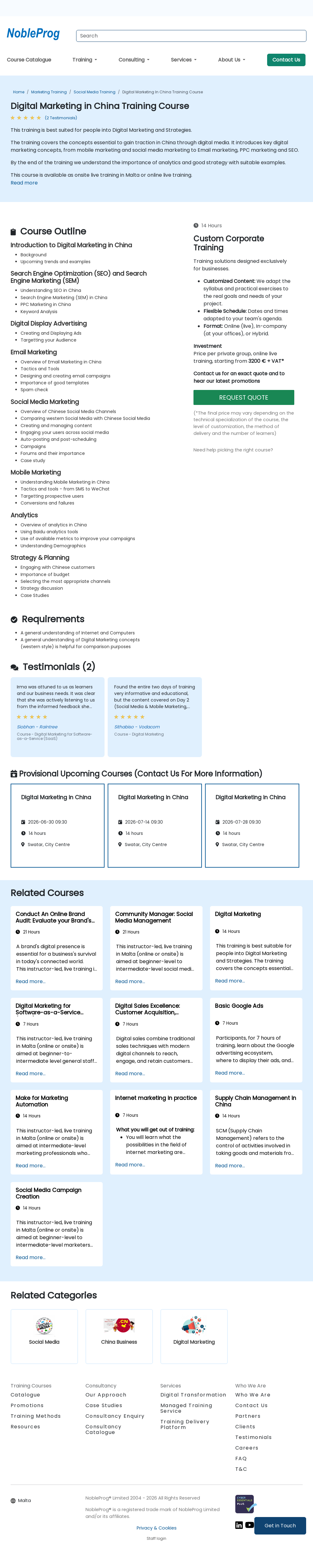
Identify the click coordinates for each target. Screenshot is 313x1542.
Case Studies (104, 1405)
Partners (248, 1416)
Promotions (27, 1405)
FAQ (241, 1458)
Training (82, 59)
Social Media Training (94, 92)
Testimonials (253, 1437)
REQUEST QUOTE (243, 397)
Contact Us (286, 59)
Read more (24, 182)
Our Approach (106, 1394)
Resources (26, 1426)
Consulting (132, 59)
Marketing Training (49, 92)
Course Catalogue (29, 59)
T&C (241, 1469)
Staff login (156, 1538)
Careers (247, 1447)
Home (18, 92)
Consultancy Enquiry (115, 1416)
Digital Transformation (193, 1394)
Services (182, 59)
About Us (230, 59)
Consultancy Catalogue (104, 1429)
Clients (245, 1426)
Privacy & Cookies (157, 1528)
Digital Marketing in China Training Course (162, 92)
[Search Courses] (191, 36)
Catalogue (26, 1394)
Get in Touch (280, 1525)
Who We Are (253, 1394)
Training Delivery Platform (185, 1424)
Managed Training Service (186, 1408)
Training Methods (36, 1416)
